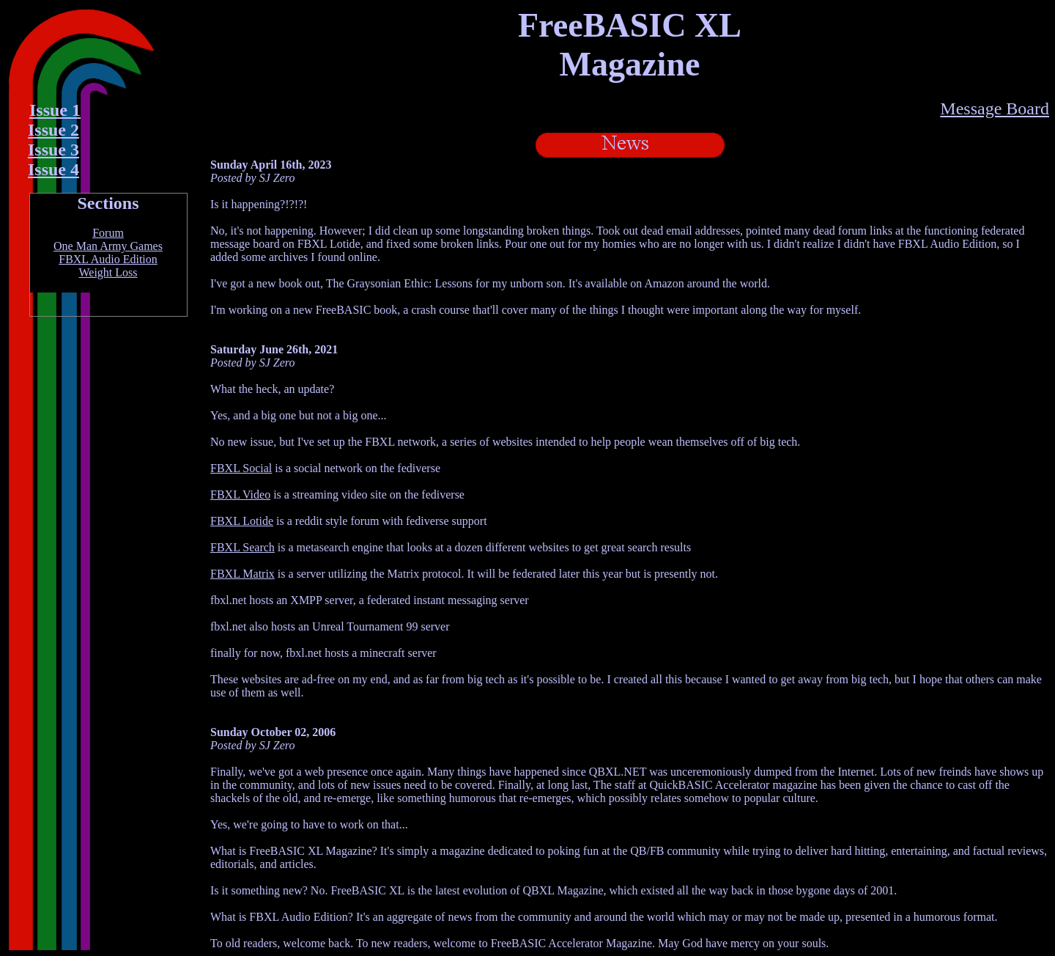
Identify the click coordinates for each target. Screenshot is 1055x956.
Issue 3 (53, 149)
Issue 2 (53, 129)
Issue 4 (53, 169)
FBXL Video (240, 494)
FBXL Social (241, 468)
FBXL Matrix (242, 573)
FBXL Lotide (241, 521)
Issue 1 (55, 110)
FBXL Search (242, 547)
